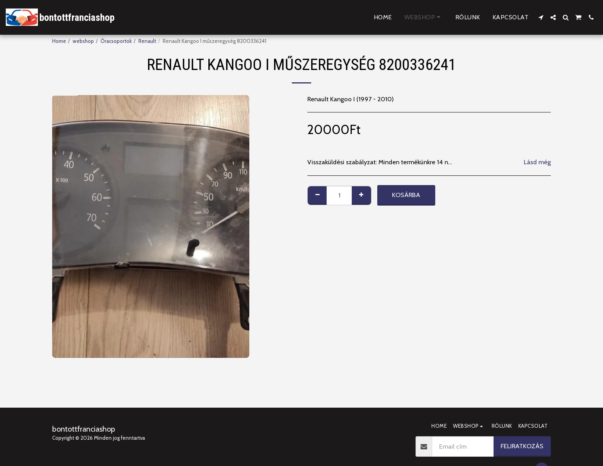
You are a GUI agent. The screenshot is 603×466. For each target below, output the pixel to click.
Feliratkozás (522, 446)
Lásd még (537, 162)
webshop (83, 41)
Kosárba (406, 195)
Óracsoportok (116, 41)
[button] (541, 17)
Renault (147, 41)
